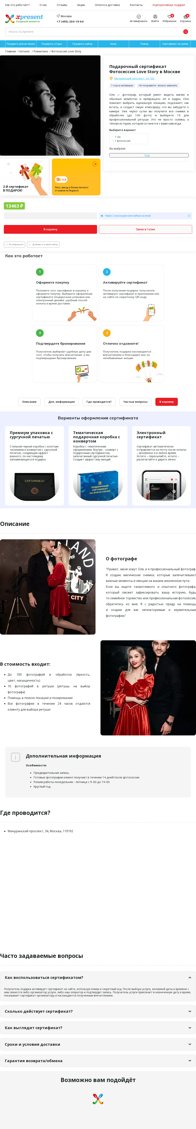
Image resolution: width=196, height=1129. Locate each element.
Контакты (136, 5)
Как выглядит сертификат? (33, 1027)
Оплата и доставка (107, 5)
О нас (43, 5)
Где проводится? (99, 402)
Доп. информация (61, 402)
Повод (144, 43)
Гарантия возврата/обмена (34, 1060)
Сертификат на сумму (175, 43)
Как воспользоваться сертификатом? (44, 977)
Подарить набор (82, 43)
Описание (29, 402)
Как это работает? (17, 5)
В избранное (14, 244)
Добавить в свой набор (43, 244)
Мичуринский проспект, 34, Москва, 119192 (135, 78)
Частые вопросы (135, 402)
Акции (81, 5)
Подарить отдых (52, 43)
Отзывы (62, 5)
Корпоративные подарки (169, 5)
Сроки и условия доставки (32, 1044)
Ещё (147, 155)
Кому (113, 43)
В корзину (50, 229)
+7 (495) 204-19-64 (70, 21)
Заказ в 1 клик (145, 229)
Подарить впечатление (21, 43)
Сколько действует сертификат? (39, 1011)
